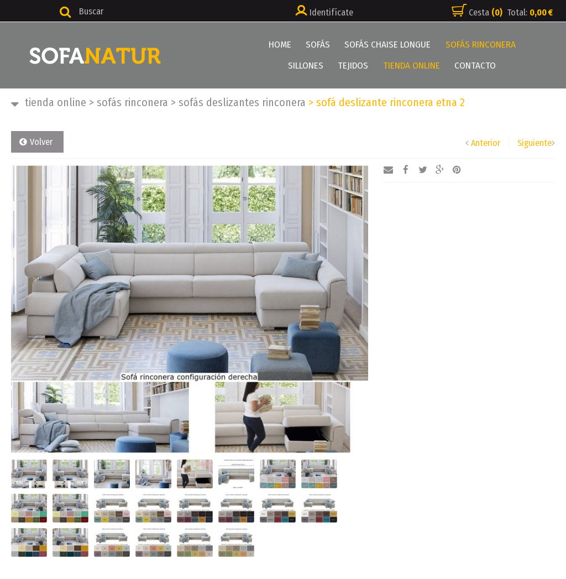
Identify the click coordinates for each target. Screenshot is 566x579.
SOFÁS (294, 44)
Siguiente (534, 143)
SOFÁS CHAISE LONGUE (363, 44)
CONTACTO (449, 65)
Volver (41, 142)
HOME (256, 44)
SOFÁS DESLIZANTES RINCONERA (238, 102)
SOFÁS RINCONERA (455, 44)
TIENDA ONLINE (386, 65)
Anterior (485, 143)
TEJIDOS (329, 65)
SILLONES (521, 44)
